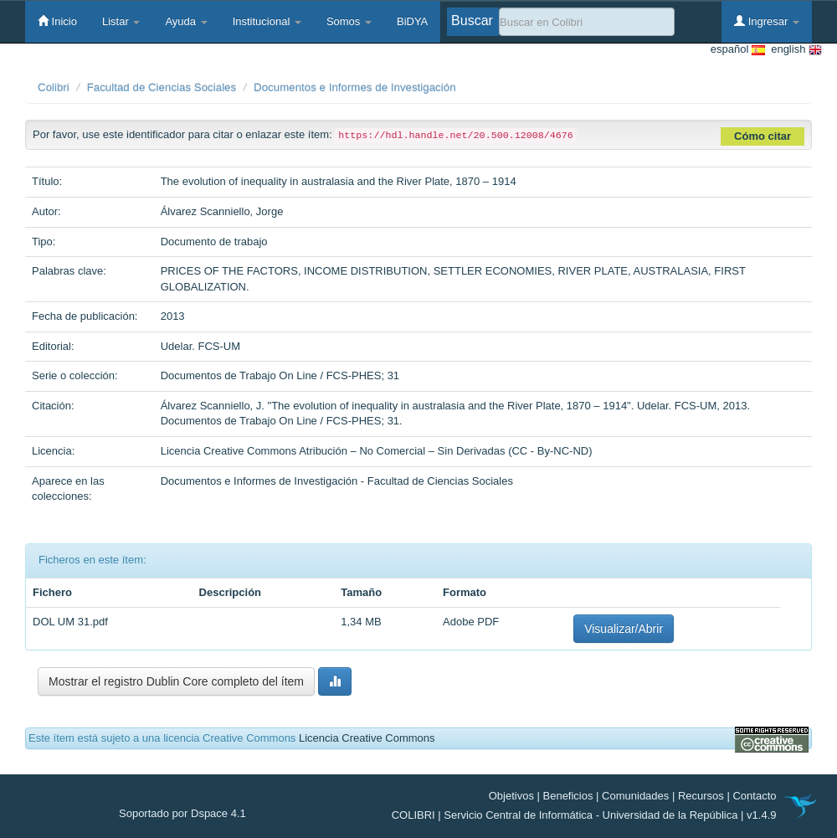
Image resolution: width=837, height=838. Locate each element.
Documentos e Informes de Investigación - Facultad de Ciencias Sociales (337, 481)
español (738, 50)
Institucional (267, 21)
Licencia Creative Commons (367, 738)
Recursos (701, 795)
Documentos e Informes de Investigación (355, 87)
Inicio (57, 21)
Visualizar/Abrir (623, 628)
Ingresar (766, 21)
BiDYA (412, 21)
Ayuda (186, 21)
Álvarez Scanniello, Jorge (222, 211)
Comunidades (635, 795)
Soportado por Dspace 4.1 (182, 813)
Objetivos (511, 795)
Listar (121, 21)
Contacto (754, 795)
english (793, 50)
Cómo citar (762, 136)
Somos (349, 21)
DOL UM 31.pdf (70, 621)
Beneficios (568, 795)
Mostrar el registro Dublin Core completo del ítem (176, 681)
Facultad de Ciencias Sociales (162, 87)
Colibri (53, 87)
